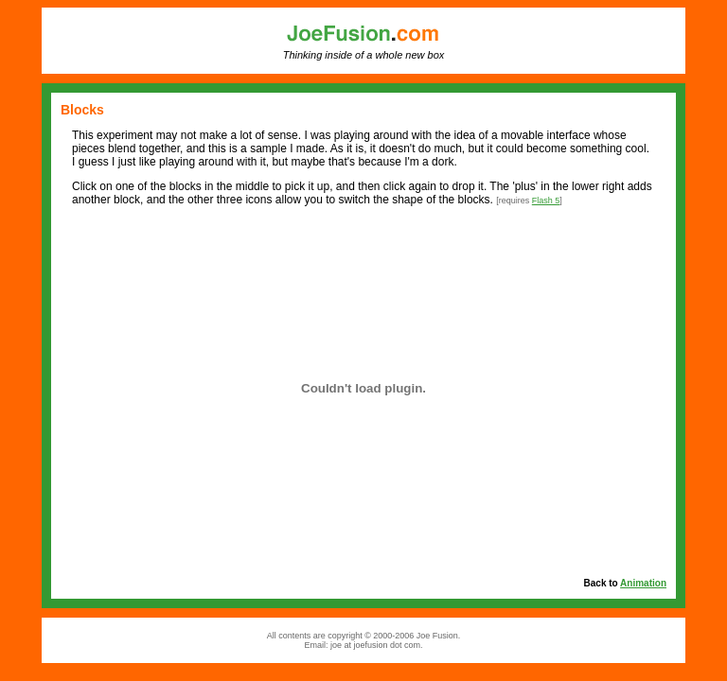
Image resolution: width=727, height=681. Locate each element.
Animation (643, 583)
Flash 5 (546, 200)
